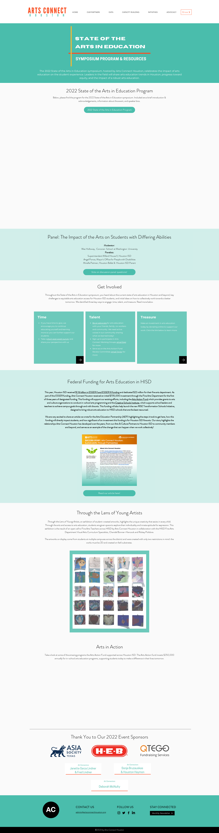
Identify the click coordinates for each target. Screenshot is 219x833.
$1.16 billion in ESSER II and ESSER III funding (97, 392)
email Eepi (121, 342)
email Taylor (116, 352)
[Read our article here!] (109, 493)
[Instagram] (119, 813)
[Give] (186, 12)
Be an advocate (99, 323)
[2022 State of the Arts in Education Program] (109, 110)
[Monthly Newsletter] (162, 813)
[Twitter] (124, 813)
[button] (93, 12)
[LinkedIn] (133, 813)
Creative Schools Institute (127, 402)
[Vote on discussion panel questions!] (109, 272)
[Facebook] (128, 813)
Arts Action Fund (140, 399)
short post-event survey (58, 339)
